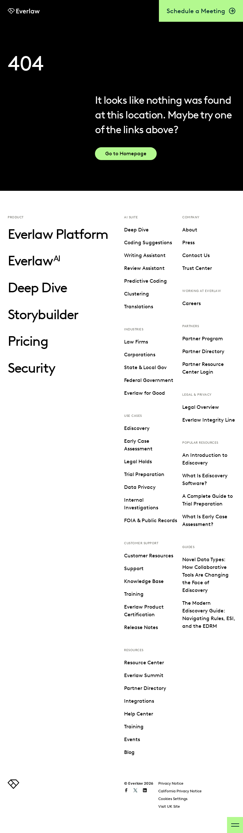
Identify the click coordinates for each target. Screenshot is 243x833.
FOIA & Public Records (150, 520)
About (189, 230)
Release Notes (141, 627)
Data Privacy (140, 487)
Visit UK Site (169, 806)
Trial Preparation (144, 474)
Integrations (139, 701)
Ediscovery (137, 428)
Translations (138, 306)
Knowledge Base (144, 581)
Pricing (28, 341)
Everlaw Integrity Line (208, 420)
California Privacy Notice (180, 791)
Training (134, 594)
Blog (129, 752)
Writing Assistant (145, 255)
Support (134, 568)
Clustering (136, 294)
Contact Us (196, 255)
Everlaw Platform (58, 234)
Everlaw (34, 260)
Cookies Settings (172, 798)
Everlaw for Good (144, 393)
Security (31, 368)
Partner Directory (145, 688)
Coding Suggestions (148, 242)
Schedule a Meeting (201, 11)
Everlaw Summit (143, 675)
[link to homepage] (13, 787)
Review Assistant (144, 268)
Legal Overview (200, 407)
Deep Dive (37, 287)
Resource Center (144, 662)
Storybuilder (43, 314)
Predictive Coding (145, 281)
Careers (191, 303)
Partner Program (202, 339)
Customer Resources (148, 556)
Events (132, 739)
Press (188, 242)
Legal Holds (138, 461)
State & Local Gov (145, 367)
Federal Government (148, 380)
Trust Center (197, 268)
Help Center (138, 714)
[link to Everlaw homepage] (23, 11)
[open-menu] (235, 825)
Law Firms (136, 342)
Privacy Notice (171, 783)
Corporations (139, 355)
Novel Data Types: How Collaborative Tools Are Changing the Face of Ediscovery (205, 574)
